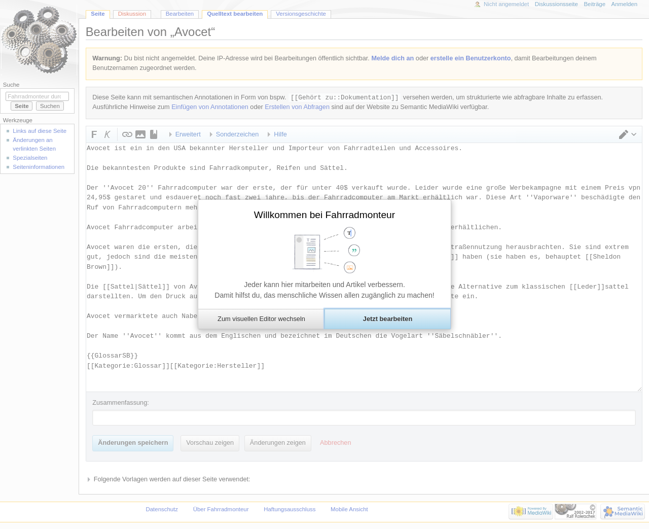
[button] (261, 319)
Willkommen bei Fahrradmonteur (324, 214)
